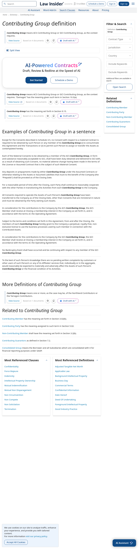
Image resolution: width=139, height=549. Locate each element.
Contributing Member (12, 318)
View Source (14, 40)
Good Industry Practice (66, 409)
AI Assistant (34, 10)
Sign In (112, 3)
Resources (83, 10)
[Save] (47, 40)
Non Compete (11, 399)
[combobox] (19, 3)
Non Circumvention (13, 394)
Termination (10, 409)
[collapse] (130, 39)
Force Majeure (11, 371)
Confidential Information (67, 390)
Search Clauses (67, 10)
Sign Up (123, 3)
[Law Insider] (62, 4)
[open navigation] (133, 3)
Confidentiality (11, 366)
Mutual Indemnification (15, 385)
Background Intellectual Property (71, 376)
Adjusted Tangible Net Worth (69, 366)
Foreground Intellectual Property (71, 404)
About (95, 10)
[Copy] (54, 40)
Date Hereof (61, 394)
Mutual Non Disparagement (17, 390)
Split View (13, 50)
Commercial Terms (64, 385)
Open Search (119, 87)
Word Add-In (49, 10)
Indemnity (9, 376)
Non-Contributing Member (15, 333)
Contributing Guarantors (14, 340)
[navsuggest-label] (19, 3)
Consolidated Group (12, 347)
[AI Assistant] (124, 543)
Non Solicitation (12, 404)
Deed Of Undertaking (65, 399)
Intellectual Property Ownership (19, 380)
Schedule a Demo (96, 3)
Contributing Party (11, 326)
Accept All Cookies (16, 542)
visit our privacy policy (36, 536)
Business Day (61, 380)
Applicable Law (62, 371)
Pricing (105, 10)
